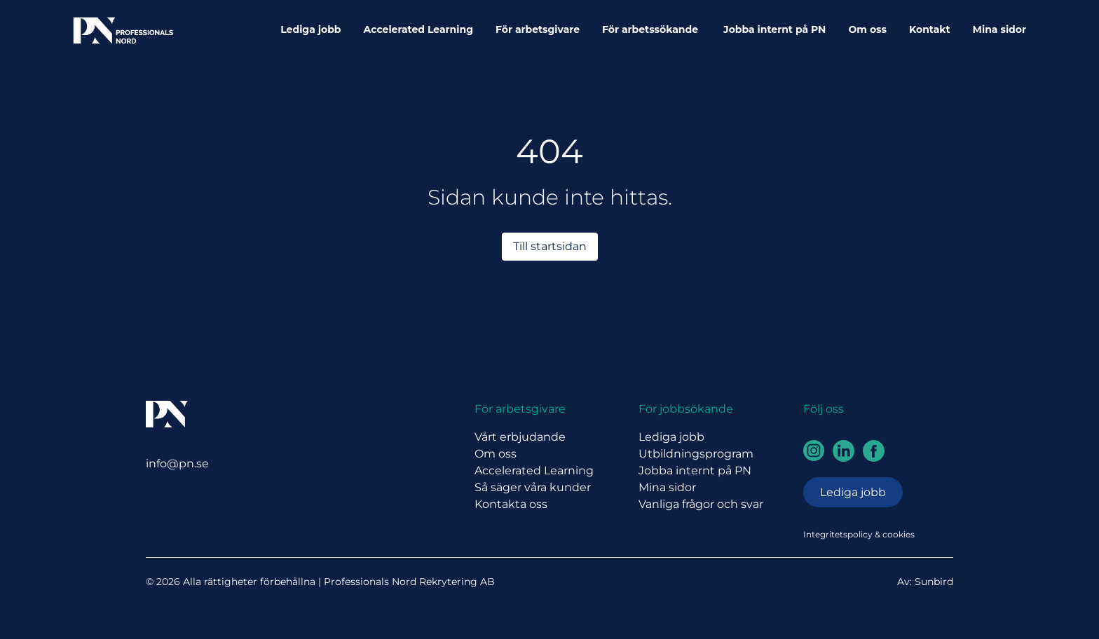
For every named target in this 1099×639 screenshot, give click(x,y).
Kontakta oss (511, 504)
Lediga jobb (310, 29)
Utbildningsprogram (696, 453)
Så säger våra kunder (533, 487)
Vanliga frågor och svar (701, 504)
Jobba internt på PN (774, 29)
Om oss (867, 29)
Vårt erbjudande (520, 437)
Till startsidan (550, 246)
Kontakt (929, 29)
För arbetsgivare (538, 29)
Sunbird (934, 581)
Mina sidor (999, 29)
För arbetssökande (651, 29)
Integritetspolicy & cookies (859, 534)
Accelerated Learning (418, 29)
